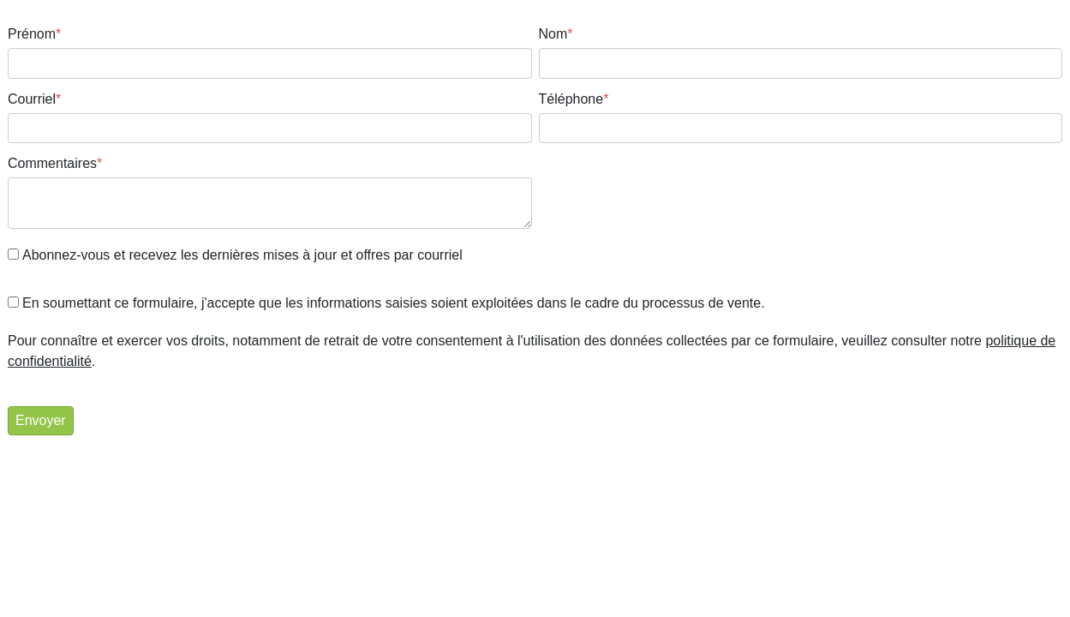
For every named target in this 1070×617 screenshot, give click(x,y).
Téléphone (574, 99)
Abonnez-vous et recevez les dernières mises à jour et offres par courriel (242, 255)
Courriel (34, 99)
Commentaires (55, 163)
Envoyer (40, 420)
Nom (556, 34)
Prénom (34, 34)
